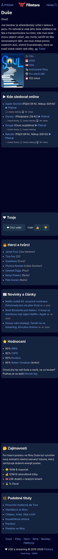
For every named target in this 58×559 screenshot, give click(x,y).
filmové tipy (31, 373)
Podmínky (25, 553)
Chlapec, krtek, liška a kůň (20, 514)
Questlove (11, 261)
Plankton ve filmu (15, 528)
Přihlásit (7, 5)
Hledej (51, 5)
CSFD (14, 353)
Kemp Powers (13, 275)
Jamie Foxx (11, 251)
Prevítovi (10, 523)
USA (31, 65)
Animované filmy (38, 69)
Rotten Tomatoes (20, 362)
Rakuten (10, 134)
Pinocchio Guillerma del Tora (21, 504)
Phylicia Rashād (14, 265)
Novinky (45, 538)
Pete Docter (12, 279)
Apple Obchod (13, 103)
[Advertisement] (28, 179)
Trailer (42, 48)
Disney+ (10, 116)
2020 (32, 60)
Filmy (18, 538)
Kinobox (16, 357)
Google (9, 125)
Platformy (29, 542)
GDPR (34, 553)
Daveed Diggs (13, 270)
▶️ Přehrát (11, 107)
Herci (27, 538)
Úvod (9, 538)
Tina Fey (10, 256)
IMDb (14, 348)
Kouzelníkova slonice (17, 519)
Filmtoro (48, 549)
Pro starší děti (37, 73)
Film (31, 56)
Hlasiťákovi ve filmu (16, 509)
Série (35, 538)
